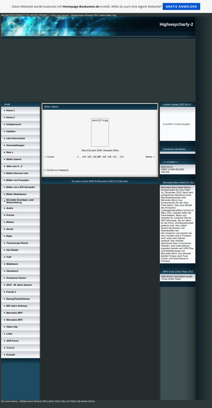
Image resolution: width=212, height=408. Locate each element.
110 (114, 156)
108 (104, 156)
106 (94, 156)
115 (121, 156)
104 (84, 156)
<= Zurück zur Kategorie (56, 170)
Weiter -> (150, 156)
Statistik (10, 347)
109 (109, 156)
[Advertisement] (98, 70)
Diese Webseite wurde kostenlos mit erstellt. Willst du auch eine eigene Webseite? (106, 6)
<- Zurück (49, 156)
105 (89, 156)
